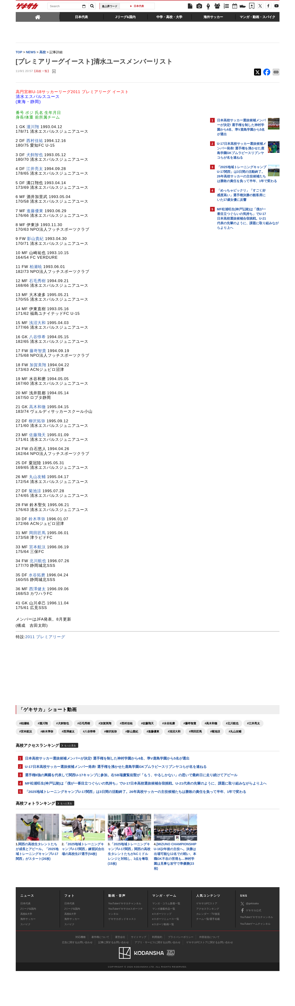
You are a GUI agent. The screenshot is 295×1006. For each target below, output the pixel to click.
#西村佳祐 (126, 723)
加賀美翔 (38, 365)
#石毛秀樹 (84, 723)
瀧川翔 (33, 127)
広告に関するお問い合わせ (77, 977)
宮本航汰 (37, 547)
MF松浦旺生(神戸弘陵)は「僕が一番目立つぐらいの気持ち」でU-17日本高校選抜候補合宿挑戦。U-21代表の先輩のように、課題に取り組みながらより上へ (111, 806)
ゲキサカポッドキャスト (122, 953)
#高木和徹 (46, 732)
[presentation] (38, 16)
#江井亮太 (89, 732)
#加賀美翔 (105, 723)
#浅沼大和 (89, 740)
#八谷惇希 (174, 732)
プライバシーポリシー (180, 972)
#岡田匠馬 (110, 740)
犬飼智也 (34, 155)
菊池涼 (35, 491)
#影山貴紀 (46, 740)
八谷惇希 (37, 337)
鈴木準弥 (37, 519)
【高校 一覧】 (41, 71)
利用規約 (157, 972)
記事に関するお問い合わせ (113, 977)
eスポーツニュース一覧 (165, 953)
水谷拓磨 (37, 575)
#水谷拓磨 (168, 723)
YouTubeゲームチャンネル (255, 958)
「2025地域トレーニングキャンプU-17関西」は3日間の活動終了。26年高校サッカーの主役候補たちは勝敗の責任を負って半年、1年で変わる (110, 821)
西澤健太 (37, 589)
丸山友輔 (37, 477)
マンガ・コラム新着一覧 (166, 938)
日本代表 (139, 6)
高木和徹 (37, 407)
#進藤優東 (68, 740)
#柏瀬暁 (24, 723)
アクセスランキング (207, 943)
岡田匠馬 (37, 533)
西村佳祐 (34, 141)
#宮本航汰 (110, 732)
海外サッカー (28, 953)
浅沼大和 (37, 323)
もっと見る (70, 754)
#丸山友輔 (150, 740)
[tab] (38, 16)
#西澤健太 (153, 732)
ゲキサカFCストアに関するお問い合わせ (209, 977)
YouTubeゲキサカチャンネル (124, 938)
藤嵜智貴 (38, 351)
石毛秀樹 (37, 281)
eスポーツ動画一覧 (163, 959)
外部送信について (209, 972)
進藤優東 (35, 211)
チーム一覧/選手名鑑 (208, 953)
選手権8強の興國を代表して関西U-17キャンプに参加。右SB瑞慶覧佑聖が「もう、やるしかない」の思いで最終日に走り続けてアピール (110, 792)
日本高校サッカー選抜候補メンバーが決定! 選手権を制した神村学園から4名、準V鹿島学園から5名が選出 (107, 767)
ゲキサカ (27, 7)
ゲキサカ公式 (250, 945)
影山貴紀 (35, 239)
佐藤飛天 (37, 435)
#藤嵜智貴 (25, 732)
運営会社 (120, 972)
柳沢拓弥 (37, 421)
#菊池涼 (130, 740)
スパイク (25, 959)
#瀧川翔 (43, 723)
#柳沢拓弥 (25, 740)
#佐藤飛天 (147, 723)
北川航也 (38, 561)
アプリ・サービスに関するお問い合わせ (157, 977)
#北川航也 (68, 732)
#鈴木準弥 (131, 732)
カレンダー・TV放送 (208, 948)
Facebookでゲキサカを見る (236, 312)
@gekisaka (249, 938)
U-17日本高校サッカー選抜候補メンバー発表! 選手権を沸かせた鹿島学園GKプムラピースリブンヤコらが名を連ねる (110, 778)
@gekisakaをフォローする (235, 302)
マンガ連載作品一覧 (163, 943)
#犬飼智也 (62, 723)
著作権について (100, 972)
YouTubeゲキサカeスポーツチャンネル (125, 946)
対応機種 (80, 972)
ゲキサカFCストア (206, 938)
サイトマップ (138, 972)
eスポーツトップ (161, 948)
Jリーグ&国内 (28, 943)
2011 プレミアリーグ (45, 637)
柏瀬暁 (36, 267)
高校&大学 (26, 948)
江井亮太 (34, 169)
